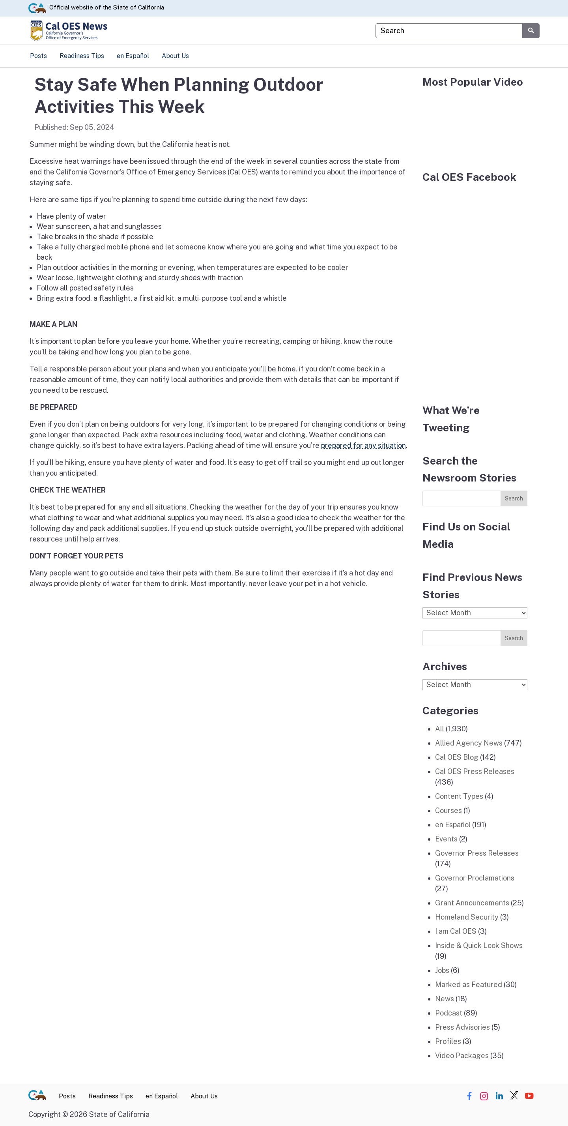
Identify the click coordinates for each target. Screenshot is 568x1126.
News (444, 999)
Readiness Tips (82, 56)
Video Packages (462, 1055)
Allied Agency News (469, 743)
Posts (38, 56)
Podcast (448, 1013)
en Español (133, 56)
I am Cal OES (455, 931)
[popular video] (475, 124)
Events (446, 839)
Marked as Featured (468, 984)
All (439, 729)
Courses (448, 810)
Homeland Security (467, 917)
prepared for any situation (363, 445)
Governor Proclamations (474, 878)
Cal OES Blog (456, 757)
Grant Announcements (472, 903)
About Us (175, 56)
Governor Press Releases (477, 853)
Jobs (442, 970)
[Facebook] (475, 288)
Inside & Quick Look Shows (479, 945)
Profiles (448, 1041)
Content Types (459, 796)
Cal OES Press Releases (474, 771)
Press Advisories (462, 1027)
